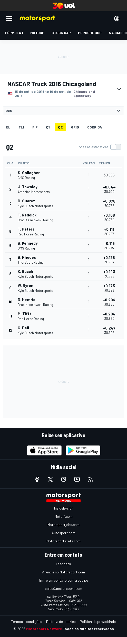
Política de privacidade (98, 621)
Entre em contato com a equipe (63, 580)
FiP (35, 127)
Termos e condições (26, 621)
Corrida (94, 127)
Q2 (60, 127)
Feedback (63, 564)
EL (8, 127)
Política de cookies (61, 621)
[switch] (99, 147)
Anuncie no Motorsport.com (63, 572)
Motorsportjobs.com (63, 524)
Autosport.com (63, 533)
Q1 (48, 127)
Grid (75, 127)
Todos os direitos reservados (88, 628)
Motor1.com (64, 516)
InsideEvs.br (63, 508)
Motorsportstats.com (63, 541)
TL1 (21, 127)
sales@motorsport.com (63, 588)
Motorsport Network (44, 628)
